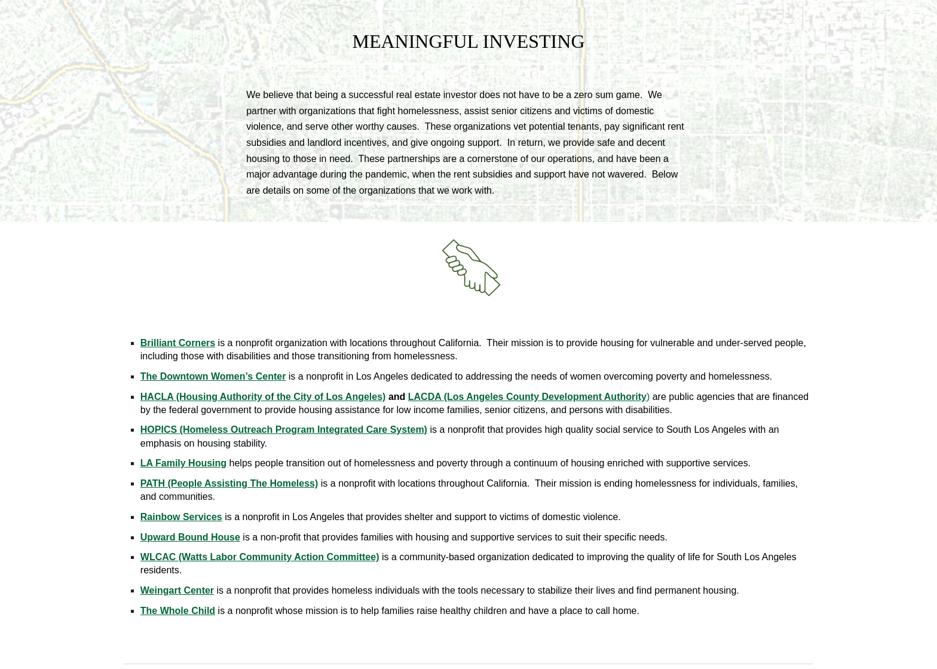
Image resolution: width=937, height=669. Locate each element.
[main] (468, 46)
